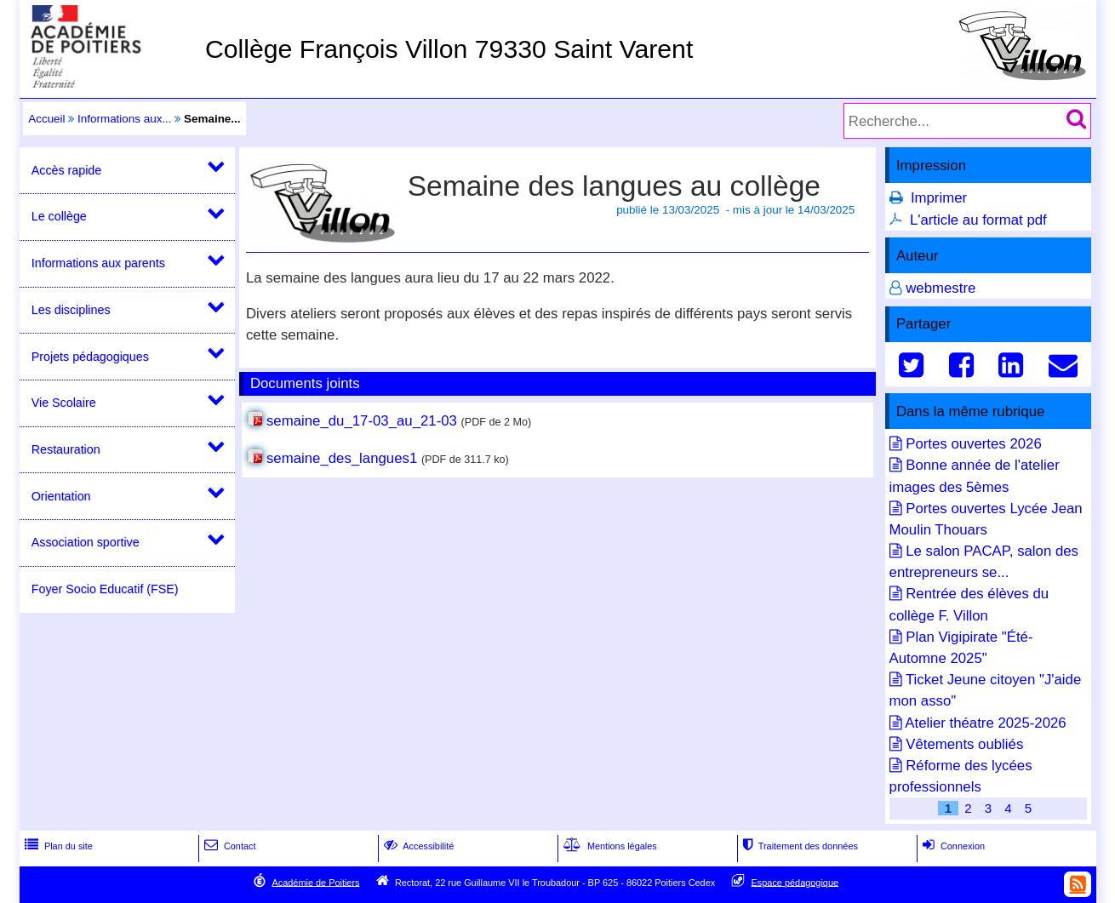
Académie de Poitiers (315, 882)
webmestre (940, 288)
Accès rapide (66, 170)
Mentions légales (608, 846)
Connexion (952, 846)
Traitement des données (799, 846)
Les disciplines (71, 310)
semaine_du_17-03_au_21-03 (361, 421)
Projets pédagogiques (90, 356)
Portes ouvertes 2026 (974, 444)
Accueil (46, 118)
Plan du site (57, 846)
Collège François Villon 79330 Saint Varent (449, 49)
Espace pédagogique (795, 882)
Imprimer (939, 198)
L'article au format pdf (978, 220)
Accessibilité (417, 846)
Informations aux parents (98, 263)
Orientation (61, 496)
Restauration (65, 449)
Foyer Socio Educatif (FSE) (105, 589)
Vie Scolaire (63, 402)
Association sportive (85, 542)
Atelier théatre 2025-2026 (985, 723)
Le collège (59, 216)
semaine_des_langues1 (341, 458)
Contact (228, 846)
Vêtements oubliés (964, 744)
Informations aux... (124, 118)
